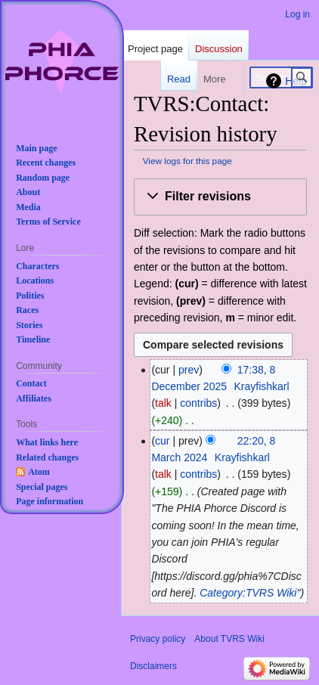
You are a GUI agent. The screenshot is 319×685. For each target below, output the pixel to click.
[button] (220, 197)
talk (163, 403)
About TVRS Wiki (229, 639)
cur (162, 441)
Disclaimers (153, 666)
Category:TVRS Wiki (248, 593)
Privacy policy (157, 639)
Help (296, 81)
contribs (198, 403)
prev (188, 370)
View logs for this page (187, 161)
